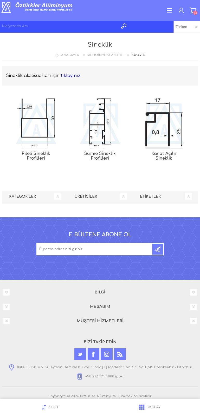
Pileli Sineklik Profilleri (36, 156)
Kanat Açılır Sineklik (164, 156)
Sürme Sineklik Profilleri (100, 156)
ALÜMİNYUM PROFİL (105, 55)
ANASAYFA (70, 55)
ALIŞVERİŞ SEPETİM (193, 10)
